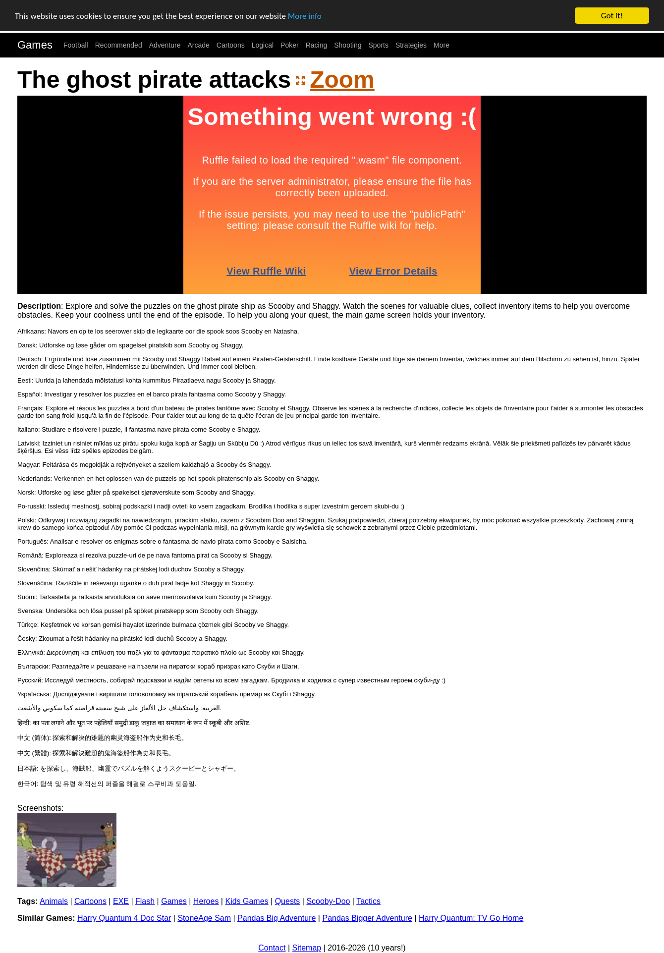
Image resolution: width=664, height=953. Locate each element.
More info (305, 15)
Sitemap (307, 948)
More (441, 45)
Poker (289, 45)
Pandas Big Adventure (276, 918)
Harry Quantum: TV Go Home (471, 918)
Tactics (368, 901)
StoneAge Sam (204, 918)
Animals (54, 901)
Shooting (347, 45)
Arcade (199, 45)
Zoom (342, 79)
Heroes (206, 901)
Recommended (118, 45)
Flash (145, 901)
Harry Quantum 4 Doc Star (124, 918)
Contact (271, 948)
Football (75, 45)
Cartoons (231, 45)
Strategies (411, 45)
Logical (263, 45)
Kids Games (246, 901)
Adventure (165, 45)
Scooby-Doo (328, 901)
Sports (378, 45)
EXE (121, 901)
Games (35, 45)
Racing (317, 45)
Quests (287, 901)
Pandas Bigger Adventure (367, 918)
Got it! (612, 15)
